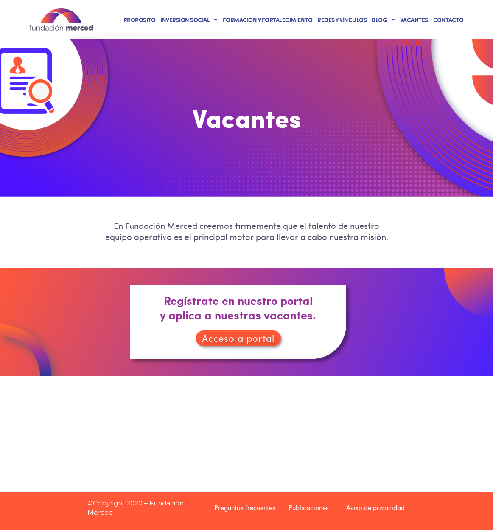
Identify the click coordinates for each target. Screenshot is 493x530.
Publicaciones (309, 507)
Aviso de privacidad (375, 507)
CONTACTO (448, 19)
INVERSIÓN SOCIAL (189, 19)
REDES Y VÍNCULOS (342, 19)
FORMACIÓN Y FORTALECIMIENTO (268, 19)
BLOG (383, 19)
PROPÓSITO (139, 19)
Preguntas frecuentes (244, 507)
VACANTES (414, 19)
